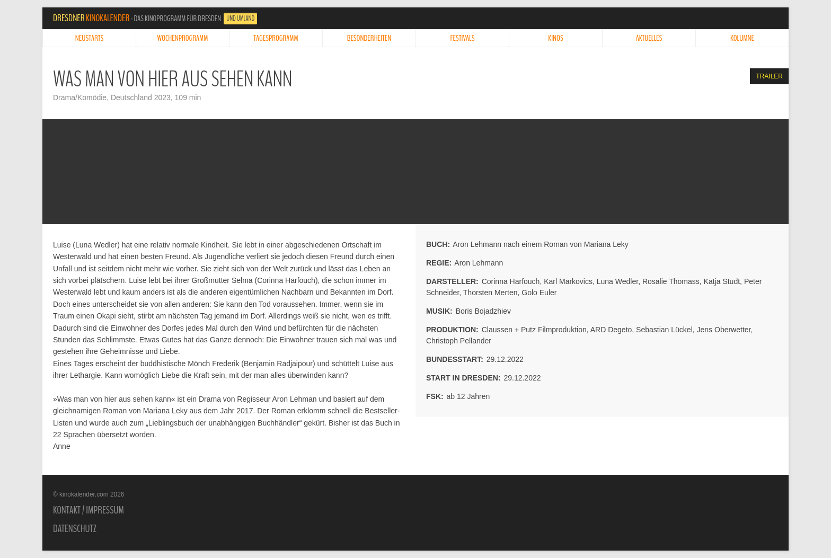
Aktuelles (649, 38)
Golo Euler (538, 292)
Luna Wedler (617, 281)
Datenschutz (74, 529)
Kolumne (742, 38)
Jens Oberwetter (724, 329)
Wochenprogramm (182, 38)
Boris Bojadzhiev (483, 311)
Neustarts (89, 38)
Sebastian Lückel (664, 329)
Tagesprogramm (275, 38)
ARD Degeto (611, 329)
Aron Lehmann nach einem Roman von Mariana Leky (541, 244)
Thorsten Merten (490, 292)
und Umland (240, 18)
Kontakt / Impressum (88, 510)
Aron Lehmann (478, 263)
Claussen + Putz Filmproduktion (534, 329)
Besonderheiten (369, 38)
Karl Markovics (568, 281)
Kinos (555, 38)
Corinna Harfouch (511, 281)
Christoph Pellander (458, 340)
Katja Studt (722, 281)
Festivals (462, 38)
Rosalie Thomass (671, 281)
